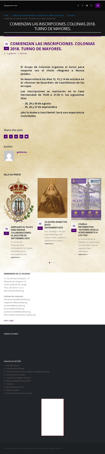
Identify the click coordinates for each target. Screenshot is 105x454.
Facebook (6, 136)
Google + (21, 136)
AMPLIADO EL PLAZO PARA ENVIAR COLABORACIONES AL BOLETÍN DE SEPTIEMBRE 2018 (22, 233)
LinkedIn (16, 136)
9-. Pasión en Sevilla (11, 390)
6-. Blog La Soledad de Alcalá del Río (17, 381)
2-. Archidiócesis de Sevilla (14, 369)
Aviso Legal (8, 320)
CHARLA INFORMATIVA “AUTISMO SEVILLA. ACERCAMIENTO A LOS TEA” (88, 230)
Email (26, 136)
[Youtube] (87, 5)
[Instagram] (91, 5)
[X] (82, 5)
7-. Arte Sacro (9, 384)
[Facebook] (78, 5)
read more (15, 257)
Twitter (11, 136)
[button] (97, 5)
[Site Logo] (11, 5)
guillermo (12, 53)
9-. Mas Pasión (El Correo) (13, 387)
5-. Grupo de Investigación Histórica (17, 378)
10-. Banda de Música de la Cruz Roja (18, 393)
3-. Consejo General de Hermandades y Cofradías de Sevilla (26, 372)
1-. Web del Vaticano (11, 365)
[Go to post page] (19, 200)
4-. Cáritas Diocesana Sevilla (14, 375)
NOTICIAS (23, 53)
